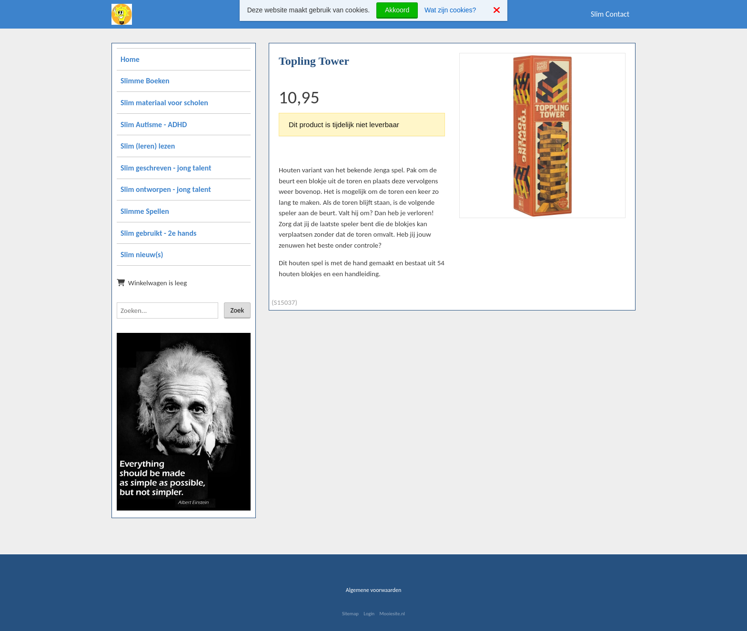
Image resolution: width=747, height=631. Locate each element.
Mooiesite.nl (392, 614)
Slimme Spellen (145, 211)
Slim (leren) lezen (148, 145)
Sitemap (350, 614)
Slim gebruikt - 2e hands (158, 233)
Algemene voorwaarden (374, 590)
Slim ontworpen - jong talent (166, 189)
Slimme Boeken (145, 80)
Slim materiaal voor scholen (164, 102)
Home (130, 59)
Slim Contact (610, 14)
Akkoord (397, 10)
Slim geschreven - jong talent (166, 167)
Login (368, 614)
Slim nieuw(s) (142, 254)
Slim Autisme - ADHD (154, 124)
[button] (614, 63)
